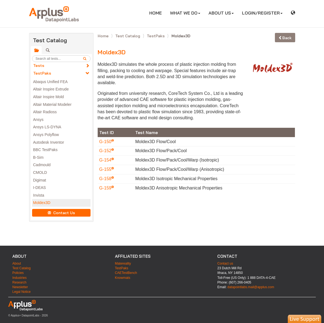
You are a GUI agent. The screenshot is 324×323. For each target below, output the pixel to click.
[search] (86, 58)
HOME (157, 13)
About (16, 263)
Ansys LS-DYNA (47, 127)
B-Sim (38, 157)
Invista (38, 195)
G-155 (106, 169)
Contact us (225, 263)
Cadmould (42, 165)
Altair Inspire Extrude (51, 89)
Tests (38, 65)
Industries (19, 278)
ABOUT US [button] (221, 13)
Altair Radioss (45, 112)
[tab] (36, 50)
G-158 (106, 178)
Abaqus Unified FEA (50, 82)
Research (19, 282)
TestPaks (42, 73)
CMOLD (40, 172)
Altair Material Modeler (52, 104)
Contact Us (61, 212)
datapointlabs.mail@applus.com (250, 287)
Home (104, 35)
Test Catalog (128, 35)
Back (285, 37)
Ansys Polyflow (46, 134)
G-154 (106, 160)
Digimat (39, 180)
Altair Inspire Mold (48, 97)
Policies (18, 273)
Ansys (38, 119)
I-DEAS (39, 187)
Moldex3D (41, 202)
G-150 (106, 141)
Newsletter (20, 287)
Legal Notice (21, 292)
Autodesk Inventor (48, 142)
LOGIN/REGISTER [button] (262, 13)
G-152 (106, 150)
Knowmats (122, 278)
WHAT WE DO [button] (185, 13)
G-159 (106, 188)
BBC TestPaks (45, 150)
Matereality (123, 263)
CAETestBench (126, 273)
